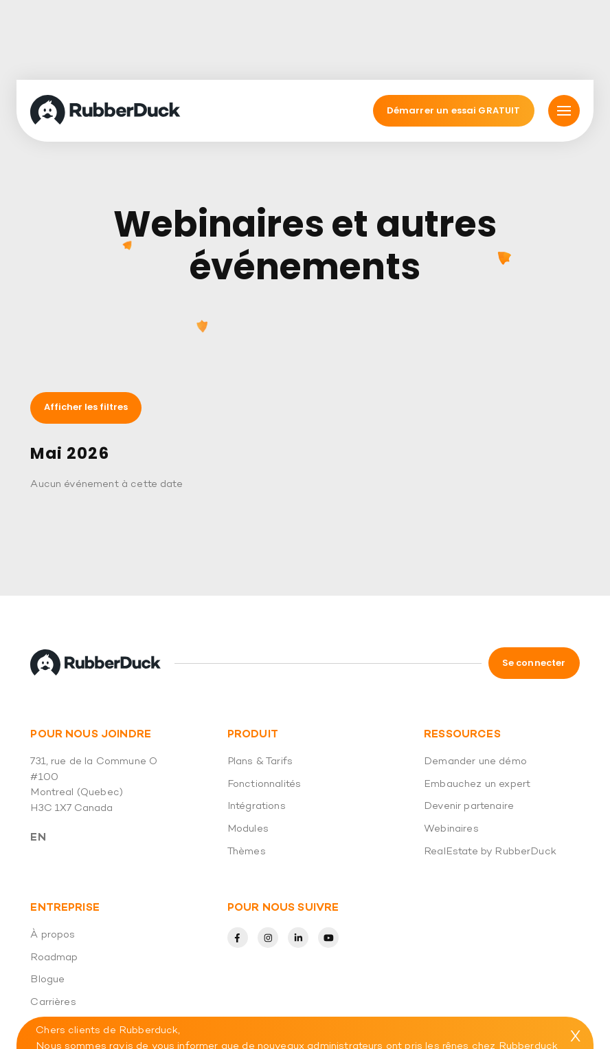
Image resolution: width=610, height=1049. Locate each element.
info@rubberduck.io (516, 1012)
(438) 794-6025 (177, 1028)
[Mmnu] (564, 30)
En (37, 757)
